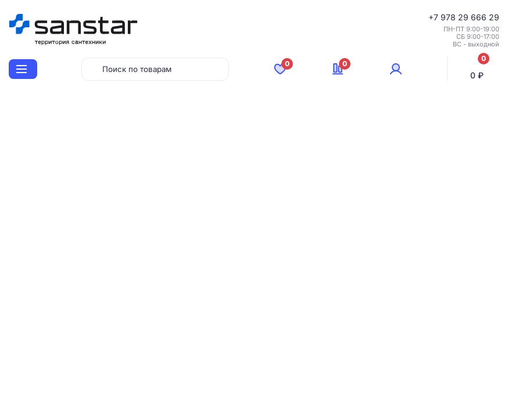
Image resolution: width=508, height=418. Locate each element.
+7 (434, 17)
